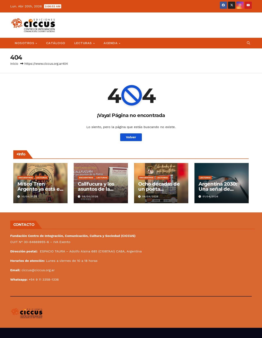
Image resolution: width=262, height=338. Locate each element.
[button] (248, 43)
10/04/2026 (29, 196)
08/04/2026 (90, 196)
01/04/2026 (210, 196)
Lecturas (83, 43)
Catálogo (55, 43)
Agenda (111, 43)
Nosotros (25, 43)
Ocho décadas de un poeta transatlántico (159, 189)
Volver (131, 137)
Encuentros (26, 177)
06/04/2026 (150, 196)
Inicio (14, 64)
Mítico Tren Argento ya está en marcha (40, 189)
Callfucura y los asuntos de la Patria (96, 189)
